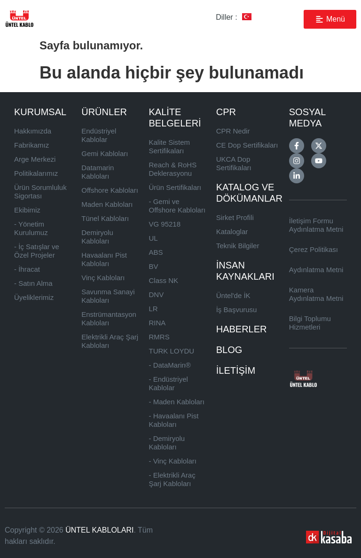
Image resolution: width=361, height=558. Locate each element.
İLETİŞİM (235, 370)
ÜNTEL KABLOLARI (99, 530)
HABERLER (241, 329)
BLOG (229, 350)
